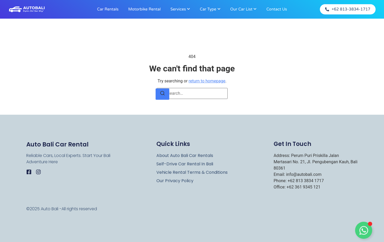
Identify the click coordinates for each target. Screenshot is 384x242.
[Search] (162, 94)
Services (178, 9)
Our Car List (241, 9)
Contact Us (276, 9)
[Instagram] (38, 172)
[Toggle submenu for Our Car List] (254, 9)
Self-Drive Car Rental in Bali (184, 164)
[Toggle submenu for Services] (188, 9)
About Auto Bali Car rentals (184, 156)
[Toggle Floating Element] (363, 231)
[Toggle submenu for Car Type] (218, 9)
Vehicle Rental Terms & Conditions (192, 172)
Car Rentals (108, 9)
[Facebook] (29, 172)
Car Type (208, 9)
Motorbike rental (144, 9)
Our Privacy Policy (174, 181)
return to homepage (207, 80)
